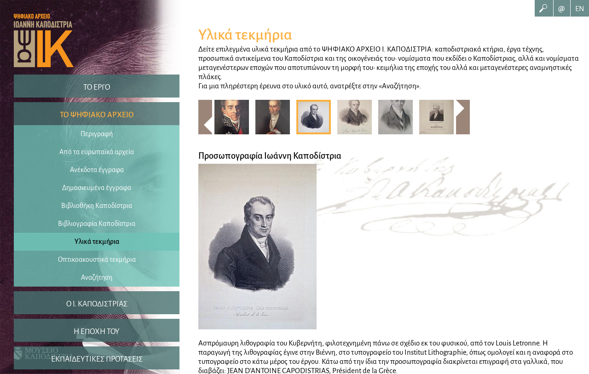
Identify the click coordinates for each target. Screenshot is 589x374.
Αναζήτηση (96, 277)
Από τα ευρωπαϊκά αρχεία (96, 151)
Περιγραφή (97, 134)
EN (579, 8)
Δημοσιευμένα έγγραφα (96, 187)
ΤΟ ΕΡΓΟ (96, 87)
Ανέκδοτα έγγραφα (97, 169)
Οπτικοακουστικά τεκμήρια (97, 259)
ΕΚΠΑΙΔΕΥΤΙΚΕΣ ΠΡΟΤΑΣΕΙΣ (97, 359)
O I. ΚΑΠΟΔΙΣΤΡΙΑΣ (96, 304)
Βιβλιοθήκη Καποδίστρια (96, 205)
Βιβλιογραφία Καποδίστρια (96, 223)
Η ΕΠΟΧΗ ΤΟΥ (97, 332)
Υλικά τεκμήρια (97, 241)
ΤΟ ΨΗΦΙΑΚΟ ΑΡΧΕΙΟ (97, 115)
